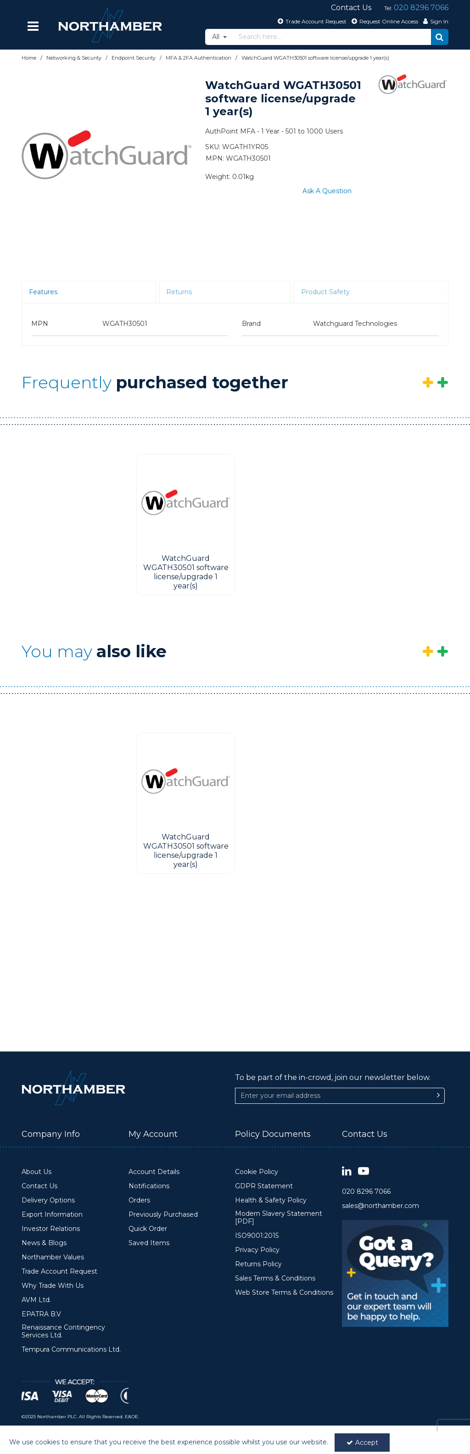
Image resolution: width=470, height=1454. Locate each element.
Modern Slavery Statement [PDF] (278, 1218)
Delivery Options (48, 1200)
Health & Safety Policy (271, 1200)
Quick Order (148, 1229)
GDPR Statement (264, 1186)
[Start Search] (439, 37)
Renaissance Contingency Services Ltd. (63, 1332)
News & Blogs (44, 1243)
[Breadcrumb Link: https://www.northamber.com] (29, 57)
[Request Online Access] (383, 21)
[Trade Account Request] (311, 21)
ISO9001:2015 (257, 1236)
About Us (36, 1172)
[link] (347, 1171)
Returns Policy (258, 1264)
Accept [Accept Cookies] (362, 1442)
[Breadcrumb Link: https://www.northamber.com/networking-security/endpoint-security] (134, 57)
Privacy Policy (257, 1250)
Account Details (154, 1172)
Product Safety (325, 292)
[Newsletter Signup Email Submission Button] (438, 1096)
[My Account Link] (434, 21)
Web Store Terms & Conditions (284, 1293)
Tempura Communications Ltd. (71, 1349)
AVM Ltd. (36, 1300)
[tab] (89, 292)
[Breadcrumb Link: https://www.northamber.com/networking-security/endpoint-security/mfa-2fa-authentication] (198, 57)
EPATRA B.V (41, 1314)
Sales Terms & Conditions (275, 1278)
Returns (179, 292)
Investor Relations (51, 1229)
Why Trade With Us (53, 1286)
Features (43, 292)
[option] (106, 155)
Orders (139, 1200)
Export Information (52, 1215)
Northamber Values (53, 1257)
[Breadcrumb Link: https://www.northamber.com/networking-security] (73, 57)
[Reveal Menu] (33, 26)
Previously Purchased (163, 1215)
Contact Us (39, 1186)
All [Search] (216, 37)
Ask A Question (327, 191)
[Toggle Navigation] (33, 26)
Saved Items (149, 1243)
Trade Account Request (59, 1271)
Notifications (149, 1186)
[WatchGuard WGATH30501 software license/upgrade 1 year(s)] (185, 502)
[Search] (332, 37)
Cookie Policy (256, 1172)
